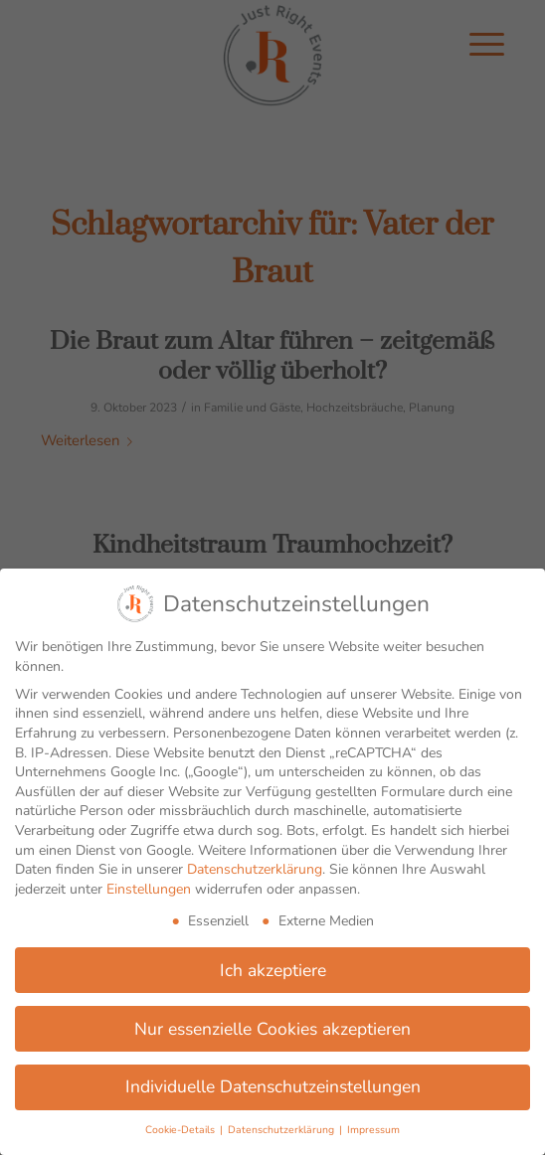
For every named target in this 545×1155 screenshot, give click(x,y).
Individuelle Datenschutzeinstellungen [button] (273, 1086)
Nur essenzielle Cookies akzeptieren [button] (272, 1029)
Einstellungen (148, 889)
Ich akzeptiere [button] (273, 970)
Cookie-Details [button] (181, 1129)
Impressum (373, 1129)
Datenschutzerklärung (254, 869)
